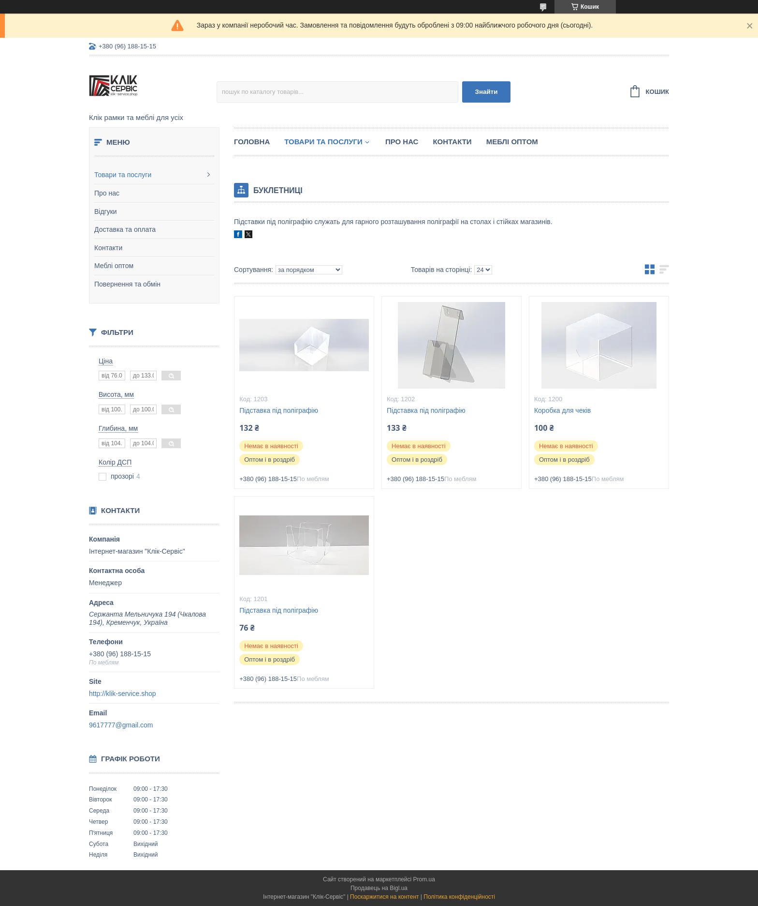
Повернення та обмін (127, 284)
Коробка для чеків (562, 410)
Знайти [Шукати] (486, 91)
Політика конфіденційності (459, 896)
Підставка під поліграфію (278, 410)
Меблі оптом (113, 266)
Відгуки (105, 211)
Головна (252, 141)
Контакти (108, 248)
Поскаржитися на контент (384, 896)
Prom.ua (424, 879)
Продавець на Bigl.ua (379, 888)
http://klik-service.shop (122, 693)
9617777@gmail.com (121, 725)
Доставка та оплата (125, 229)
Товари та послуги (122, 175)
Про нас (106, 193)
